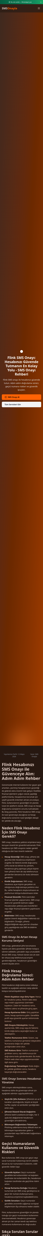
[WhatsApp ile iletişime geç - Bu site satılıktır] (20, 2)
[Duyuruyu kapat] (41, 2)
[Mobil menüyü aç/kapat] (39, 8)
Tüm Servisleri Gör (13, 404)
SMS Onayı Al (12, 397)
